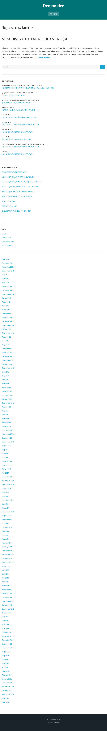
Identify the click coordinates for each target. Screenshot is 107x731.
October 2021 (7, 399)
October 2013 (7, 558)
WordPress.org (7, 245)
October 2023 (7, 329)
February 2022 (7, 387)
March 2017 (6, 508)
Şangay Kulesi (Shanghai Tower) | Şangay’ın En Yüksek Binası (21, 85)
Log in (4, 234)
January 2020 (7, 461)
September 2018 (8, 484)
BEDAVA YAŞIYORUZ (9, 206)
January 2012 (7, 636)
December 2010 (7, 683)
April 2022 (5, 380)
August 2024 (6, 302)
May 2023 (5, 345)
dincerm (4, 152)
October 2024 (7, 298)
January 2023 (7, 352)
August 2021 (6, 407)
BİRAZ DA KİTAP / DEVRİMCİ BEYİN (14, 172)
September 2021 (8, 403)
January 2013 (7, 593)
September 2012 (8, 609)
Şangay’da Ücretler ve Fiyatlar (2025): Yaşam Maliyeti (19, 93)
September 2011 (8, 648)
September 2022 (8, 368)
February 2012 (7, 632)
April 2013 (5, 582)
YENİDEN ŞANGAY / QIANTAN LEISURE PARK (18, 177)
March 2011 (6, 671)
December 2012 (7, 597)
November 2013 (8, 554)
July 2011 (5, 655)
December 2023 (7, 321)
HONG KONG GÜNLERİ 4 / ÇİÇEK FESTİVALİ (17, 132)
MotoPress (57, 722)
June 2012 (5, 620)
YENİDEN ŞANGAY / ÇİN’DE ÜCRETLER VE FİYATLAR (20, 187)
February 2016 (7, 519)
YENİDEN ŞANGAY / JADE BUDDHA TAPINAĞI (18, 191)
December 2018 (7, 477)
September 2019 (8, 465)
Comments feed (8, 242)
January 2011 (7, 679)
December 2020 (7, 430)
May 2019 (5, 473)
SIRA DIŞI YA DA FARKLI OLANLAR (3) (34, 39)
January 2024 (7, 317)
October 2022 (7, 364)
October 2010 (7, 690)
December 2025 (7, 263)
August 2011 (6, 652)
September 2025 (8, 271)
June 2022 (5, 372)
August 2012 (6, 613)
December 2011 (7, 640)
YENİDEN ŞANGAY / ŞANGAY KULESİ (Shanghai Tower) (21, 182)
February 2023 (7, 348)
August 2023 (6, 337)
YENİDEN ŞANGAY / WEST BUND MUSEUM (17, 196)
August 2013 (6, 566)
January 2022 (7, 391)
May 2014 (5, 531)
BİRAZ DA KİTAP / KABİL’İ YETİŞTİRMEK (16, 211)
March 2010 (6, 702)
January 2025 (7, 286)
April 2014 (5, 535)
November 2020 (8, 434)
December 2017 (7, 500)
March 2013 (6, 586)
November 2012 (8, 601)
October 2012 (7, 605)
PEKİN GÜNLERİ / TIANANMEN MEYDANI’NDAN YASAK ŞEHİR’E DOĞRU (28, 88)
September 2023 (8, 333)
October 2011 (7, 644)
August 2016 (6, 516)
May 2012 (5, 624)
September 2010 (8, 694)
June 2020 (5, 453)
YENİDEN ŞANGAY (8, 201)
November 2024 (8, 294)
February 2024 (7, 313)
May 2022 (5, 376)
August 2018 (6, 488)
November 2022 (8, 360)
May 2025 (5, 282)
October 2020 (7, 438)
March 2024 (6, 310)
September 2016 (8, 512)
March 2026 (6, 259)
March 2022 (6, 383)
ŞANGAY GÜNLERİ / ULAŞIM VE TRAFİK (16, 102)
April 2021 (5, 415)
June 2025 (5, 279)
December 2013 (7, 551)
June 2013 (5, 574)
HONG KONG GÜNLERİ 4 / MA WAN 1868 (16, 139)
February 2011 (7, 675)
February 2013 (7, 589)
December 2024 (7, 290)
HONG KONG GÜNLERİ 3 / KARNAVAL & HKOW (19, 117)
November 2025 (8, 267)
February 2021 (7, 422)
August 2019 (6, 469)
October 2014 (7, 527)
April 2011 (5, 667)
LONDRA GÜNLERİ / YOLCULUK (13, 95)
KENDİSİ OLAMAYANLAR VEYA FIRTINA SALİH (18, 110)
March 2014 (6, 539)
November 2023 (8, 325)
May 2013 (5, 578)
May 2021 (5, 411)
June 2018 (5, 496)
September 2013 (8, 562)
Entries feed (6, 238)
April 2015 (5, 523)
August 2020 (6, 446)
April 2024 (5, 306)
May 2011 (5, 663)
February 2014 (7, 543)
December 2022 (7, 356)
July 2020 (5, 450)
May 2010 (5, 698)
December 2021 (7, 395)
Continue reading (43, 57)
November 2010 (8, 687)
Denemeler (53, 6)
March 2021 (6, 418)
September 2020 (8, 442)
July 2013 (5, 570)
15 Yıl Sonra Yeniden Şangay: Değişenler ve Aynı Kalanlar (20, 100)
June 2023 (5, 341)
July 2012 (5, 617)
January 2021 (7, 426)
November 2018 (8, 481)
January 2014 (7, 547)
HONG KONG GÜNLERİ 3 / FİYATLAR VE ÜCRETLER (20, 125)
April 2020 (5, 457)
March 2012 (6, 628)
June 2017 (5, 504)
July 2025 (5, 275)
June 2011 (5, 659)
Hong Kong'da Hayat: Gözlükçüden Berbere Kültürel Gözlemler (22, 144)
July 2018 (5, 492)
